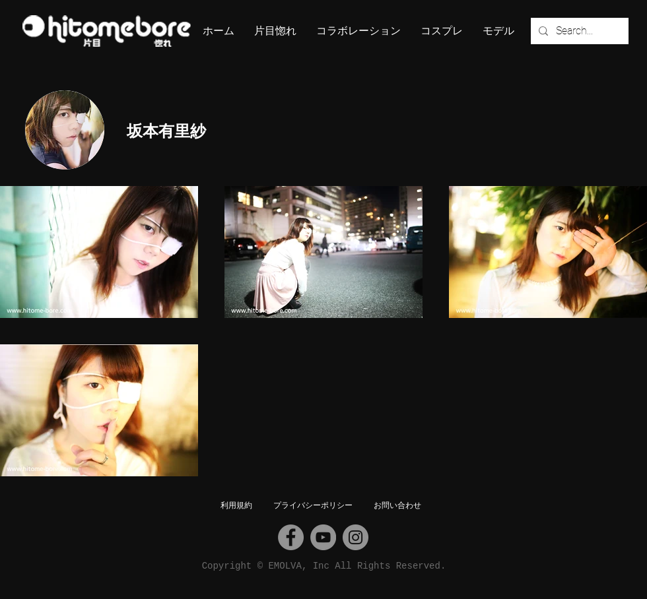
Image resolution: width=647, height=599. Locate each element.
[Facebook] (291, 537)
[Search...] (578, 31)
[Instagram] (355, 537)
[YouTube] (323, 537)
